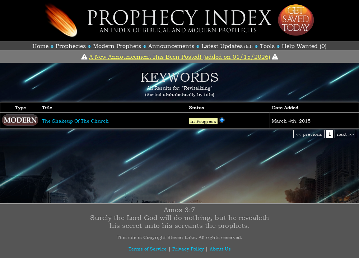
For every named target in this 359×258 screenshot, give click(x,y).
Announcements (171, 45)
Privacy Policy (188, 248)
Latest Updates (222, 45)
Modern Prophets (117, 45)
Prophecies (71, 45)
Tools (267, 45)
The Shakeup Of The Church (75, 121)
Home (40, 45)
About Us (220, 248)
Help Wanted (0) (304, 45)
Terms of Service (148, 248)
